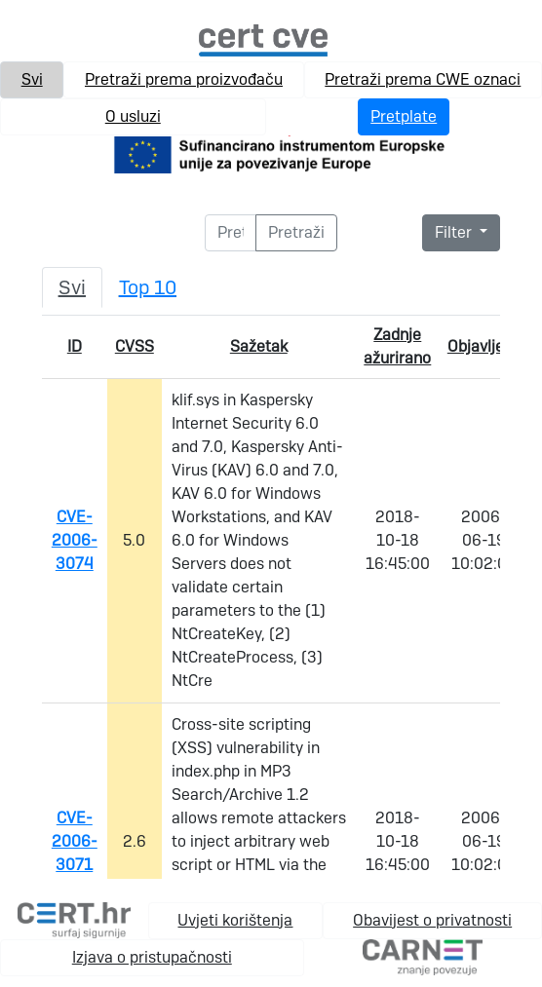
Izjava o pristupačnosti (152, 957)
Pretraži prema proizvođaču (184, 79)
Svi (32, 79)
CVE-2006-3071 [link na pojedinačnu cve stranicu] (74, 841)
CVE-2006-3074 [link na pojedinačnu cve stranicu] (74, 540)
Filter (455, 232)
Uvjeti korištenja (234, 920)
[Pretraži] (231, 232)
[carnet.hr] (423, 956)
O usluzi (133, 116)
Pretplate (403, 116)
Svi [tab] (72, 287)
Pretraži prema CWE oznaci (423, 79)
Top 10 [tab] (147, 287)
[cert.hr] (74, 919)
